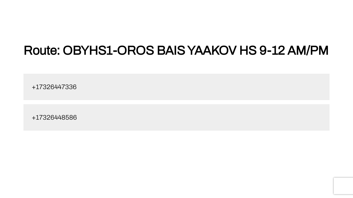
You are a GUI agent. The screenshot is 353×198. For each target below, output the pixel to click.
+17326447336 (54, 86)
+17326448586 (54, 117)
